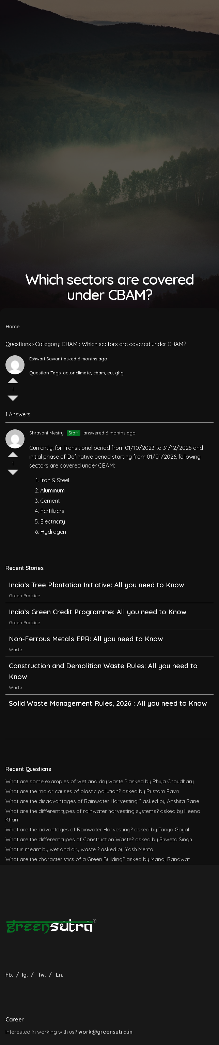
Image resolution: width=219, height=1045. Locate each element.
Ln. (59, 974)
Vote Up (12, 377)
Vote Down (12, 401)
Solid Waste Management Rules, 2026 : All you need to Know (108, 706)
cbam (99, 372)
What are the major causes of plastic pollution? (63, 791)
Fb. (10, 974)
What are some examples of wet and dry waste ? (66, 781)
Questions (18, 344)
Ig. (25, 974)
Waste (15, 652)
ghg (119, 372)
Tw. (42, 974)
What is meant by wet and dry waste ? (52, 849)
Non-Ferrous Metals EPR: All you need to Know (86, 641)
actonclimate (77, 372)
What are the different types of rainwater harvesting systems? (82, 810)
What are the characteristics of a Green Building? (65, 859)
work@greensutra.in (105, 1031)
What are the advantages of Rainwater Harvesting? (69, 829)
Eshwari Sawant (45, 358)
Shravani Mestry (46, 432)
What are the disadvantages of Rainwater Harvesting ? (73, 801)
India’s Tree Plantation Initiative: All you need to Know (97, 588)
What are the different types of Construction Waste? (69, 839)
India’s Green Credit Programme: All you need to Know (97, 615)
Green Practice (24, 598)
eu (110, 372)
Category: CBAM (56, 344)
